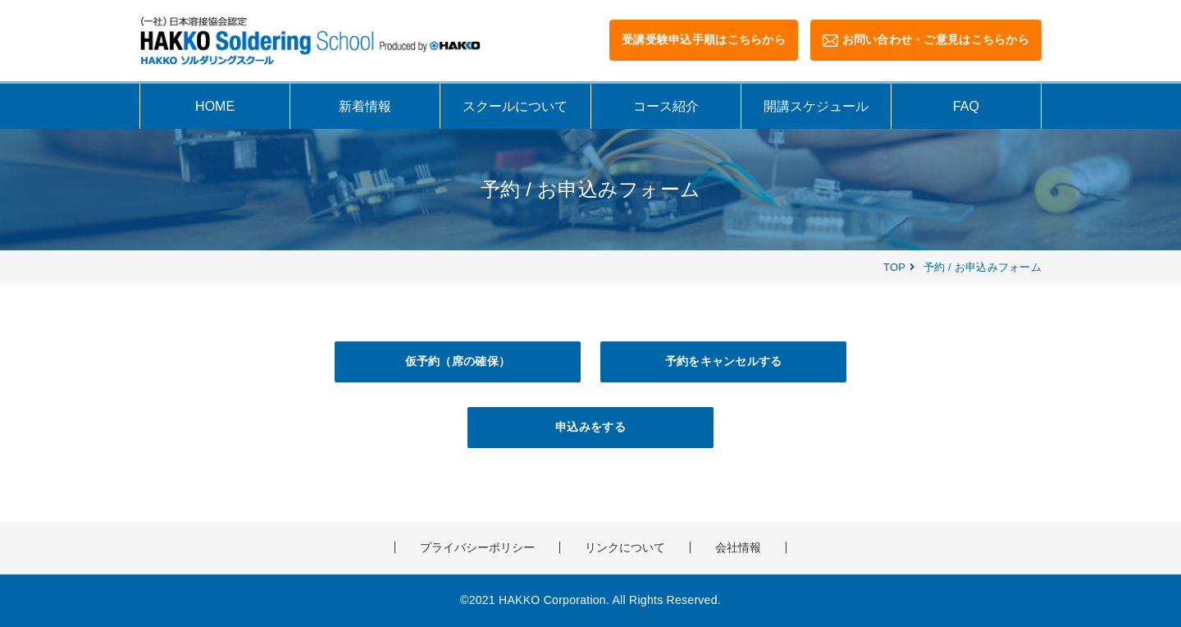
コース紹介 (666, 106)
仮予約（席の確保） (458, 361)
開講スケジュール (816, 106)
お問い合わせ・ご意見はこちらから (926, 40)
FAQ (966, 106)
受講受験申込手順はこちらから (704, 39)
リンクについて (625, 547)
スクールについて (515, 106)
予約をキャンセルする (723, 361)
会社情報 (738, 547)
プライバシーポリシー (477, 547)
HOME (215, 106)
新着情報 (365, 106)
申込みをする (590, 426)
